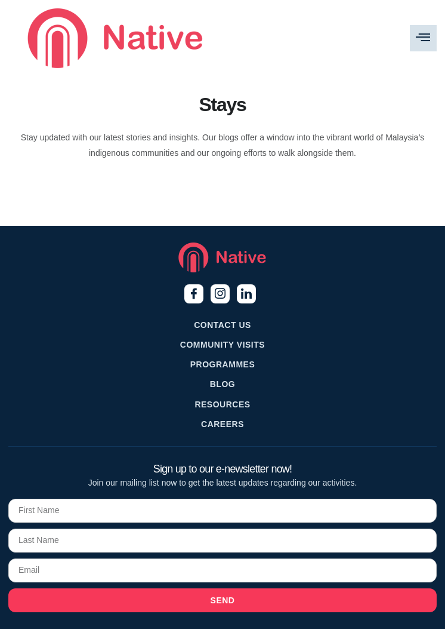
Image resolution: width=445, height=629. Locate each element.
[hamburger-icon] (423, 38)
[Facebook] (193, 293)
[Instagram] (220, 293)
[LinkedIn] (246, 293)
